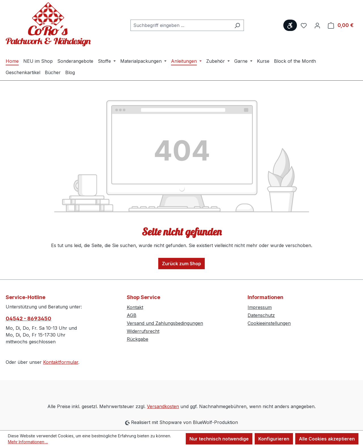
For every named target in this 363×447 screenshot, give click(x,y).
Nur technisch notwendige (219, 439)
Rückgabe (137, 339)
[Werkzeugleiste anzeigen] (290, 25)
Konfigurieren (273, 439)
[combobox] (180, 25)
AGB (131, 315)
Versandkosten (163, 406)
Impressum (260, 307)
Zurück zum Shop (181, 263)
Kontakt (135, 307)
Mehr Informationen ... (28, 441)
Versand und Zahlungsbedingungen (165, 323)
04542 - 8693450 (28, 318)
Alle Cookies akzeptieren (327, 439)
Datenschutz (261, 315)
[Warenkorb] (340, 25)
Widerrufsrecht (143, 331)
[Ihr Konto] (317, 25)
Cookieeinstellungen (269, 323)
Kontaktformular (60, 362)
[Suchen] (237, 25)
